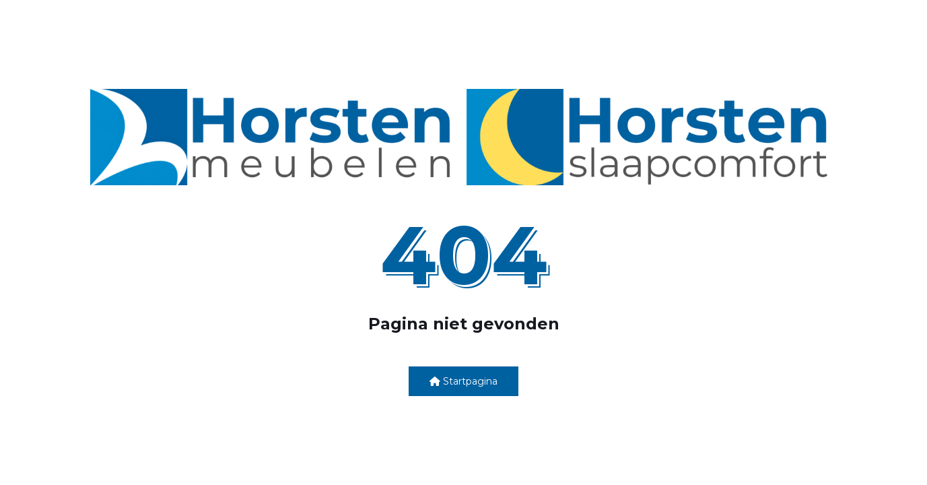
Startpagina (463, 381)
